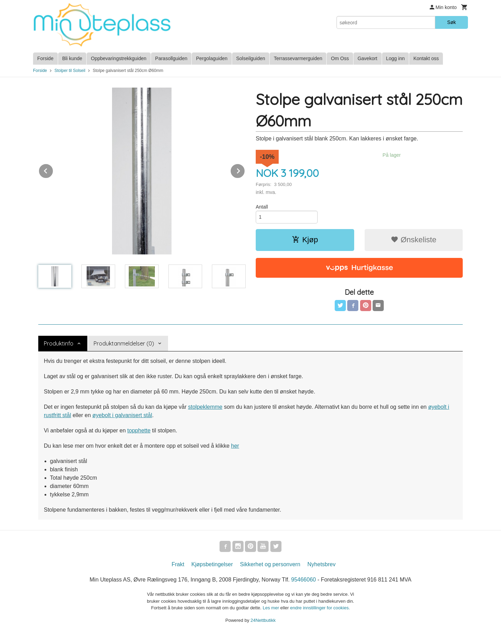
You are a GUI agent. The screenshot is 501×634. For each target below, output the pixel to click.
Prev (53, 169)
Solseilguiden (250, 58)
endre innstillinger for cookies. (320, 607)
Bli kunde (72, 58)
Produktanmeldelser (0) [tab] (124, 343)
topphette (139, 430)
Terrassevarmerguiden (298, 58)
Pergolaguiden (211, 58)
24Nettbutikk (263, 620)
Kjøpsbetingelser (212, 564)
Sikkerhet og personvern (270, 564)
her (235, 446)
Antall (262, 207)
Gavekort (367, 58)
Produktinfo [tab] (58, 343)
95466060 (303, 580)
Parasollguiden (171, 58)
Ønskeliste (413, 239)
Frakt (178, 564)
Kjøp (305, 239)
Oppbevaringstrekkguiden (118, 58)
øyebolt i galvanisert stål (122, 415)
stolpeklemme (205, 407)
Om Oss (340, 58)
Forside (45, 58)
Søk (451, 22)
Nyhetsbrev (322, 564)
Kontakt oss (426, 58)
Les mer (271, 607)
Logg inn (395, 58)
